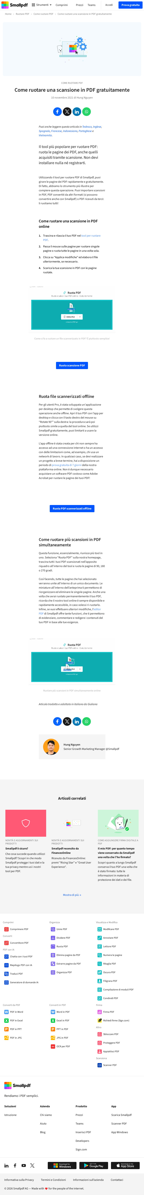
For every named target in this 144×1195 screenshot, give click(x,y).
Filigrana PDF (110, 981)
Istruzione (10, 1115)
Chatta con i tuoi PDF (21, 956)
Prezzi (79, 1115)
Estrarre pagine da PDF (69, 964)
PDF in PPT (16, 1029)
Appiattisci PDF (111, 1051)
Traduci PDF (16, 974)
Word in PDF (63, 1012)
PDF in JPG (16, 1038)
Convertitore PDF (19, 943)
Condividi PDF (110, 998)
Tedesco (87, 127)
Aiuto (43, 1124)
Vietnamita (45, 135)
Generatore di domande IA (24, 982)
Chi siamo (46, 1115)
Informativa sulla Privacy (19, 1180)
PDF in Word (16, 1012)
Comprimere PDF (19, 929)
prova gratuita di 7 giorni (67, 465)
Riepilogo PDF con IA (21, 965)
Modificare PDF (111, 929)
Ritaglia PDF (109, 964)
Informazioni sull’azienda (88, 1180)
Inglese (97, 127)
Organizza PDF (64, 972)
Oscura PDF (109, 972)
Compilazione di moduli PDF (118, 989)
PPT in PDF (62, 1029)
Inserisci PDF (83, 1132)
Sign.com (81, 1149)
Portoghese (85, 131)
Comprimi (62, 5)
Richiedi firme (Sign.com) (116, 1020)
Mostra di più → (72, 895)
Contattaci (117, 1180)
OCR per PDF (63, 1046)
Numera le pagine (112, 955)
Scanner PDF (110, 1065)
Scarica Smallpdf (121, 1115)
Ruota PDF (62, 946)
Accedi (109, 5)
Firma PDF (108, 1012)
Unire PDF (62, 929)
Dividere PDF (63, 938)
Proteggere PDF (111, 1043)
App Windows (119, 1132)
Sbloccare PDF (111, 1034)
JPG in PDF (62, 1038)
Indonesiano (70, 131)
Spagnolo (44, 131)
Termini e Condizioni (53, 1180)
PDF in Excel (16, 1020)
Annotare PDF (110, 938)
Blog (42, 1132)
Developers (82, 1141)
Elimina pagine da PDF (68, 955)
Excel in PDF (63, 1020)
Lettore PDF (109, 946)
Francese (56, 131)
